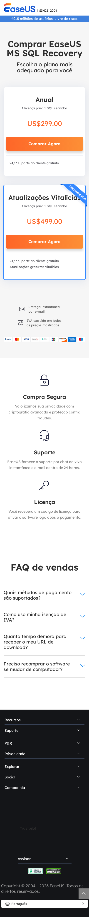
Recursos (13, 720)
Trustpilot (28, 828)
